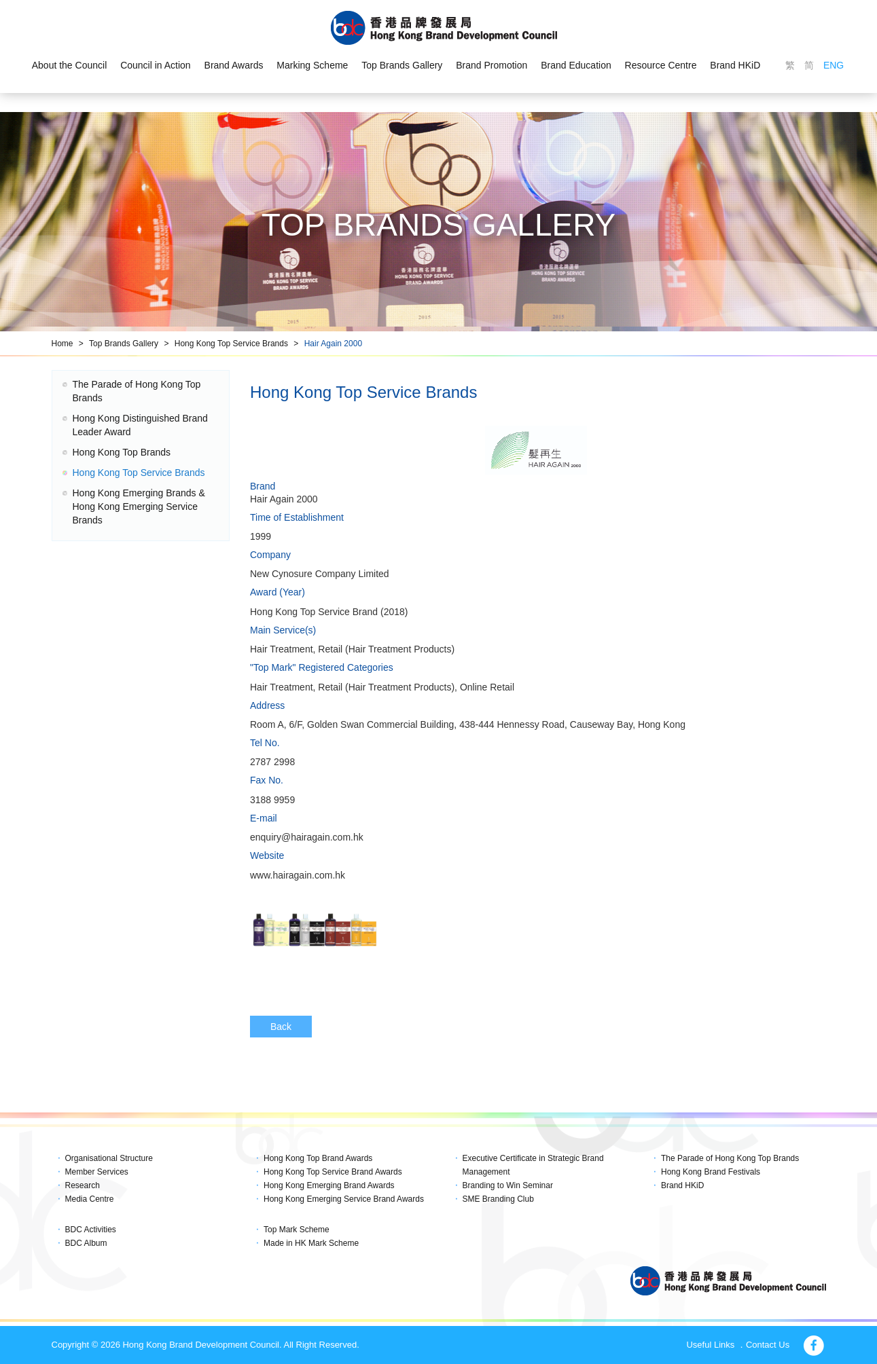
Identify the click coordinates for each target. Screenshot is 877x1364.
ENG (833, 65)
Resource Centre (661, 65)
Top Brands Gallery (401, 65)
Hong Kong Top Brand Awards (318, 1158)
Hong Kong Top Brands (122, 452)
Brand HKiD (735, 65)
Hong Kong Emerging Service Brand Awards (344, 1199)
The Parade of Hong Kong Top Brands (730, 1158)
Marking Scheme (312, 65)
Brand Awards (234, 65)
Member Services (96, 1172)
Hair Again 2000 (333, 343)
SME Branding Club (498, 1199)
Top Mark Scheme (296, 1229)
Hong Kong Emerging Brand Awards (329, 1185)
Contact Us (767, 1345)
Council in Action (155, 65)
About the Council (69, 65)
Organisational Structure (109, 1158)
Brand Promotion (491, 65)
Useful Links (710, 1345)
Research (82, 1185)
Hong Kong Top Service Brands (231, 343)
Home (62, 343)
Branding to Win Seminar (508, 1185)
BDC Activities (90, 1229)
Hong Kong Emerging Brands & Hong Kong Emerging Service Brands (139, 506)
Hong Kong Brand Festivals (710, 1172)
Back (280, 1026)
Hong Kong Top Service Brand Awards (333, 1172)
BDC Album (86, 1243)
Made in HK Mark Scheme (311, 1243)
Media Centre (89, 1199)
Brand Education (576, 65)
